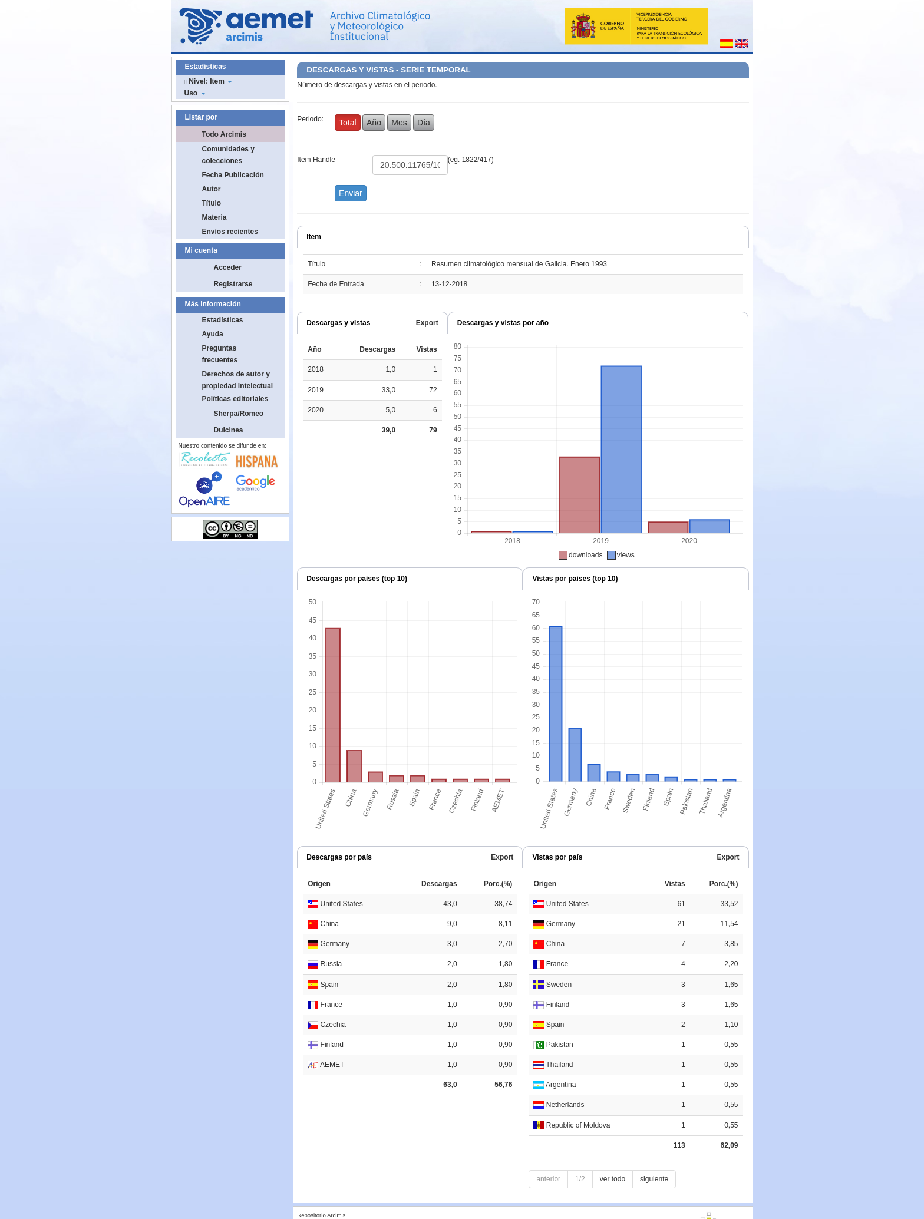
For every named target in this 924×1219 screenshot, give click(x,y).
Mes (399, 122)
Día (423, 122)
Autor (211, 189)
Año (374, 122)
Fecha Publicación (233, 175)
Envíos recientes (230, 231)
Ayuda (212, 334)
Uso (195, 93)
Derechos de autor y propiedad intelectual (237, 380)
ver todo (612, 1179)
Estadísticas (222, 320)
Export (427, 323)
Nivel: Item (208, 81)
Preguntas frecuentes (220, 354)
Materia (214, 217)
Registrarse (233, 284)
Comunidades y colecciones (228, 155)
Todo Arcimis (224, 134)
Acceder (228, 267)
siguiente (654, 1179)
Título (212, 203)
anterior (548, 1179)
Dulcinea (228, 430)
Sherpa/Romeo (239, 413)
